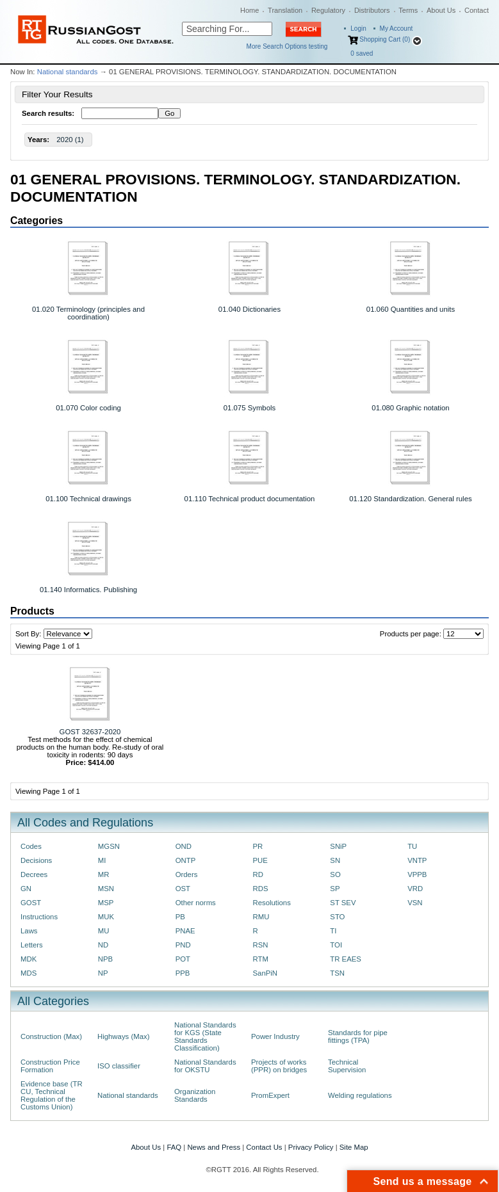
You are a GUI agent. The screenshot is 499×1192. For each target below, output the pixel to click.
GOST (30, 902)
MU (104, 931)
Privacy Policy (311, 1147)
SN (335, 860)
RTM (260, 959)
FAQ (174, 1147)
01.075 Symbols (249, 408)
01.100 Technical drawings (88, 499)
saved (361, 53)
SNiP (338, 846)
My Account (396, 28)
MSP (106, 902)
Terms (408, 10)
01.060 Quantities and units (410, 309)
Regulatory (328, 10)
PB (180, 917)
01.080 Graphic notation (410, 408)
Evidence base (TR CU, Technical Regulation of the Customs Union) (51, 1095)
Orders (187, 874)
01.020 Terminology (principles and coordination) (88, 313)
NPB (105, 959)
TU (412, 846)
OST (183, 888)
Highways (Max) (123, 1036)
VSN (414, 902)
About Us (441, 10)
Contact (476, 10)
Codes (31, 846)
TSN (337, 973)
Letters (31, 945)
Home (249, 10)
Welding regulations (360, 1095)
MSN (106, 888)
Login (358, 28)
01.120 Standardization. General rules (410, 499)
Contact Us (264, 1147)
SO (335, 874)
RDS (260, 888)
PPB (183, 973)
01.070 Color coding (88, 408)
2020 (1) (69, 139)
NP (103, 973)
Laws (29, 931)
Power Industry (275, 1036)
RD (257, 874)
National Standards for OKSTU (205, 1066)
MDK (28, 959)
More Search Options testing (287, 46)
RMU (260, 917)
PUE (259, 860)
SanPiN (264, 973)
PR (257, 846)
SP (334, 888)
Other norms (196, 902)
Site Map (353, 1147)
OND (184, 846)
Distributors (372, 10)
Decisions (36, 860)
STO (337, 917)
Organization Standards (194, 1095)
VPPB (417, 874)
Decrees (33, 874)
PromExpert (270, 1095)
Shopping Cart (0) (384, 39)
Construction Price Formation (50, 1066)
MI (102, 860)
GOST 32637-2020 (90, 732)
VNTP (417, 860)
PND (183, 945)
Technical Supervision (347, 1066)
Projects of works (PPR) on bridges (279, 1066)
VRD (415, 888)
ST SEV (343, 902)
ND (103, 945)
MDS (28, 973)
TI (333, 931)
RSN (260, 945)
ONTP (186, 860)
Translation (285, 10)
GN (25, 888)
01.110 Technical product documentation (249, 499)
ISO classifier (118, 1066)
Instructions (39, 917)
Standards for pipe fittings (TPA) (358, 1036)
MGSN (109, 846)
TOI (336, 945)
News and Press (213, 1147)
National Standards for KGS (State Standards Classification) (205, 1036)
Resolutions (271, 902)
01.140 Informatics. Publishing (88, 589)
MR (104, 874)
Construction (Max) (51, 1036)
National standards (67, 72)
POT (183, 959)
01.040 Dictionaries (249, 309)
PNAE (185, 931)
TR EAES (345, 959)
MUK (106, 917)
